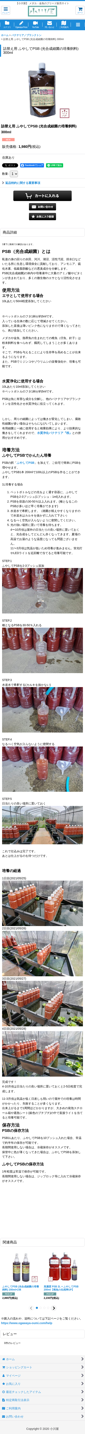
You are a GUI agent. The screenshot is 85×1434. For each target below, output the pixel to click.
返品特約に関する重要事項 (21, 183)
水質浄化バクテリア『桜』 (54, 433)
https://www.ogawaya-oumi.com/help (26, 1323)
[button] (5, 10)
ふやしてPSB (25, 462)
